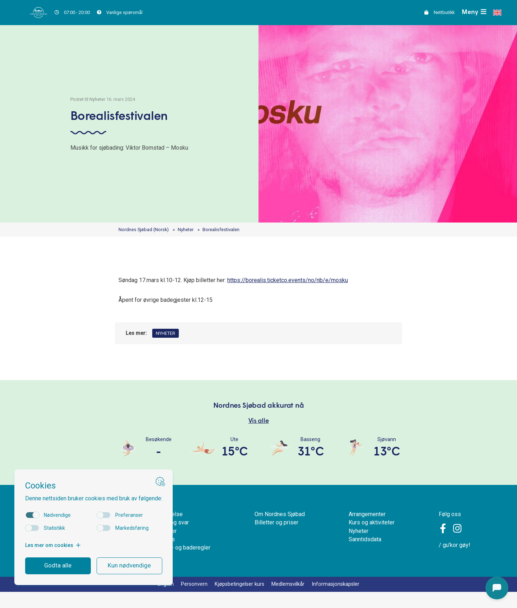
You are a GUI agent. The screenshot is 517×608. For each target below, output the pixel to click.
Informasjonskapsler (343, 600)
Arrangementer (367, 524)
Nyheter (193, 230)
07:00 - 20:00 (74, 12)
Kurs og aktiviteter (371, 534)
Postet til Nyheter (83, 97)
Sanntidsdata (364, 553)
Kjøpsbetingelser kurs (237, 600)
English (157, 600)
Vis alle (258, 427)
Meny (474, 12)
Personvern (187, 600)
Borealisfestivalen (232, 230)
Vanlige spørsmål (126, 12)
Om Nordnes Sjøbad (279, 524)
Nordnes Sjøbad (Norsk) (146, 230)
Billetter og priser (274, 534)
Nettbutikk (436, 12)
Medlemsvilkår (291, 600)
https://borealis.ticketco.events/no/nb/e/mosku (309, 281)
